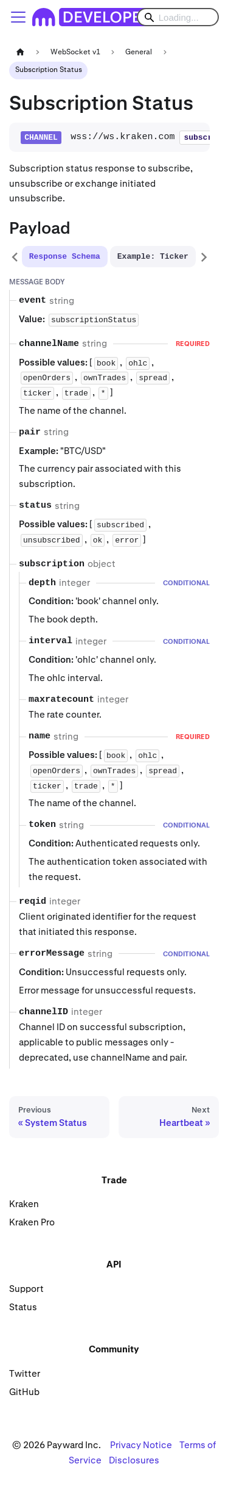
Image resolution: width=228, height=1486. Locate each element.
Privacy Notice (141, 1445)
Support (26, 1288)
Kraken (24, 1204)
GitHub (24, 1392)
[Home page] (20, 52)
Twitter (24, 1373)
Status (23, 1307)
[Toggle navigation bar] (18, 17)
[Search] (178, 17)
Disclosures (134, 1460)
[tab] (65, 256)
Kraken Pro (32, 1222)
